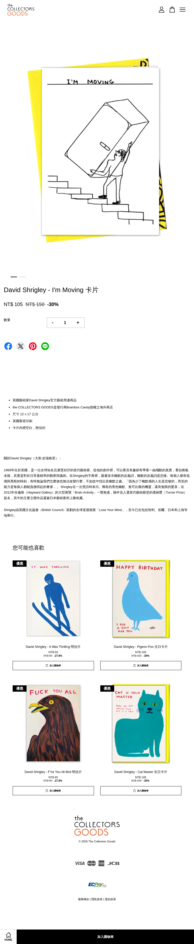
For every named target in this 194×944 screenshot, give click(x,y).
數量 (7, 320)
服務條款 (83, 899)
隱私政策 (97, 899)
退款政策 (110, 899)
